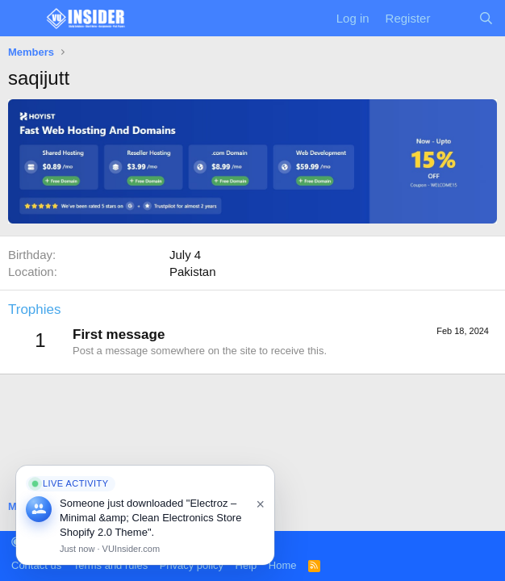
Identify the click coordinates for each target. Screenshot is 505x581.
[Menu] (22, 18)
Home (283, 565)
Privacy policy (191, 565)
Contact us (36, 565)
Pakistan (192, 271)
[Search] (486, 18)
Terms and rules (110, 565)
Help (246, 565)
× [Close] (260, 504)
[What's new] (454, 18)
